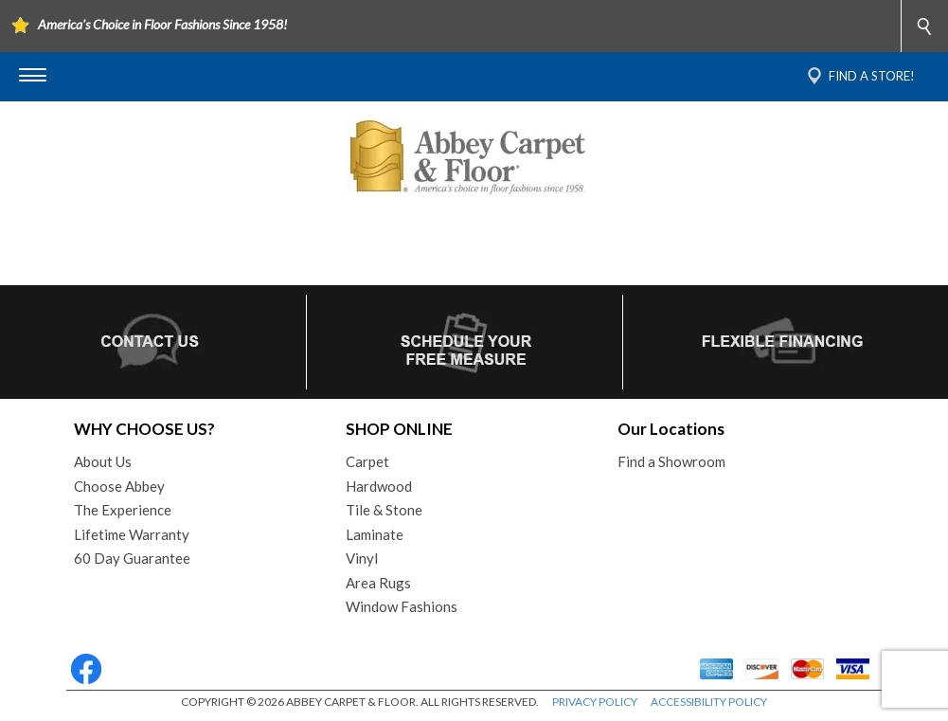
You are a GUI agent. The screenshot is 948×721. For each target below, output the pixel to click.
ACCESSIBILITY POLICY (709, 701)
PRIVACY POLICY (594, 701)
